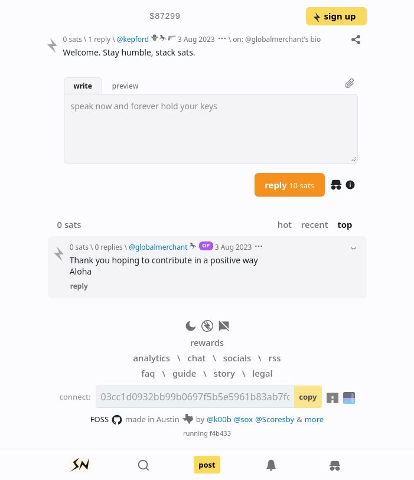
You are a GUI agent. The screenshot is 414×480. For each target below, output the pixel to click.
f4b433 (220, 433)
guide (184, 373)
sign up (334, 16)
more (314, 419)
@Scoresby (274, 419)
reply (289, 185)
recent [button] (314, 224)
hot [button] (285, 224)
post (207, 464)
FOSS (106, 420)
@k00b (219, 419)
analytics (151, 358)
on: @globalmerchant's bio (277, 39)
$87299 (164, 16)
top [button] (344, 224)
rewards (207, 342)
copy (308, 396)
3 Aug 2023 (196, 39)
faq (148, 373)
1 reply (99, 39)
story (224, 373)
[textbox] (211, 129)
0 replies (109, 247)
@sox (243, 419)
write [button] (83, 85)
